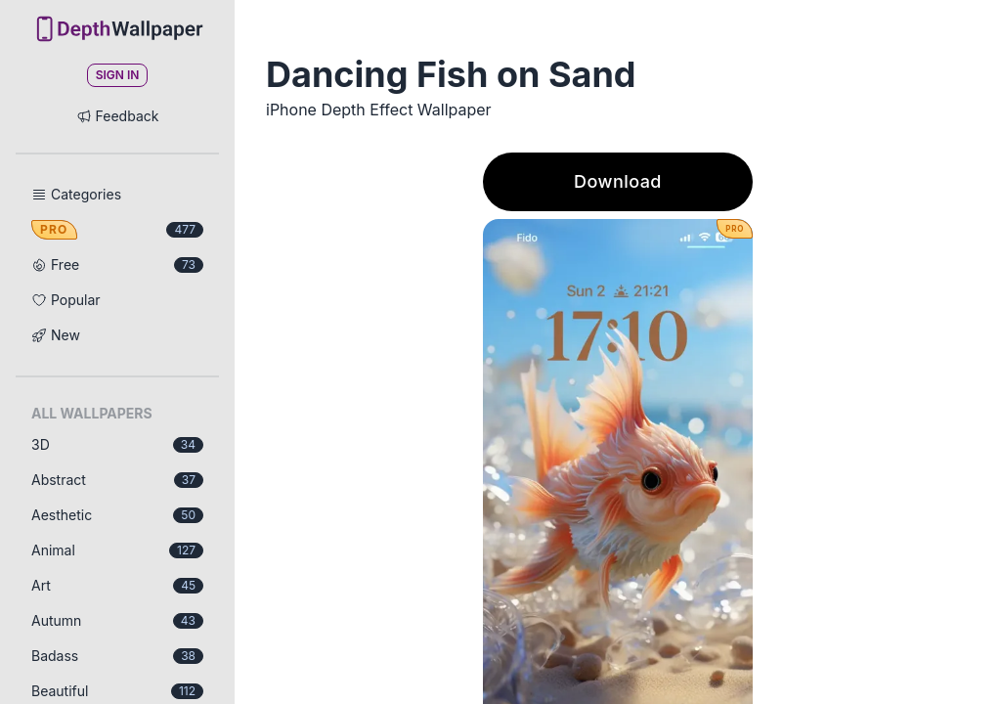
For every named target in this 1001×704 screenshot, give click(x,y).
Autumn (117, 620)
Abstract (117, 479)
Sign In (118, 74)
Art (117, 585)
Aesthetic (117, 514)
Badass (117, 655)
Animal (117, 550)
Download (618, 181)
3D (117, 444)
